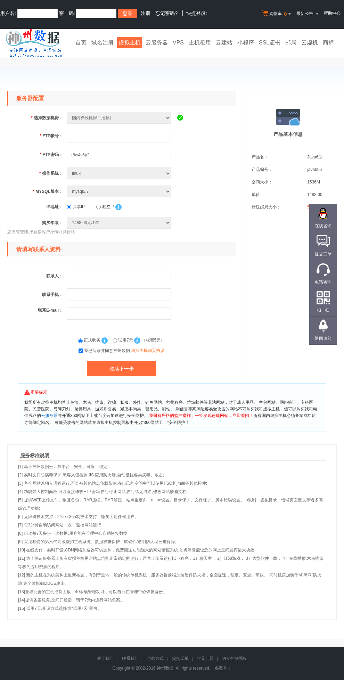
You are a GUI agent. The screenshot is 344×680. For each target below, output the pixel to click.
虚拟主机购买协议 (147, 350)
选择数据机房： (47, 117)
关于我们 (105, 658)
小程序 (245, 43)
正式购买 (90, 340)
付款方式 (155, 658)
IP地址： (55, 206)
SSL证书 (269, 43)
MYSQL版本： (48, 191)
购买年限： (52, 222)
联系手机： (52, 294)
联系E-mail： (50, 310)
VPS (178, 43)
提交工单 (180, 658)
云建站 (224, 43)
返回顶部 (323, 338)
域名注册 (102, 43)
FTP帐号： (51, 135)
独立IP (105, 206)
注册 (145, 13)
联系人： (54, 275)
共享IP (76, 206)
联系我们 (130, 658)
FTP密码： (51, 154)
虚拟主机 (129, 43)
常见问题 (205, 658)
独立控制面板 (234, 658)
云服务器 (157, 43)
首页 (81, 43)
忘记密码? (166, 13)
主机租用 (200, 43)
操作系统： (51, 173)
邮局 (290, 43)
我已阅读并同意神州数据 (124, 350)
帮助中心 (332, 13)
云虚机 (309, 43)
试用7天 (123, 340)
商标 (328, 43)
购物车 (277, 13)
